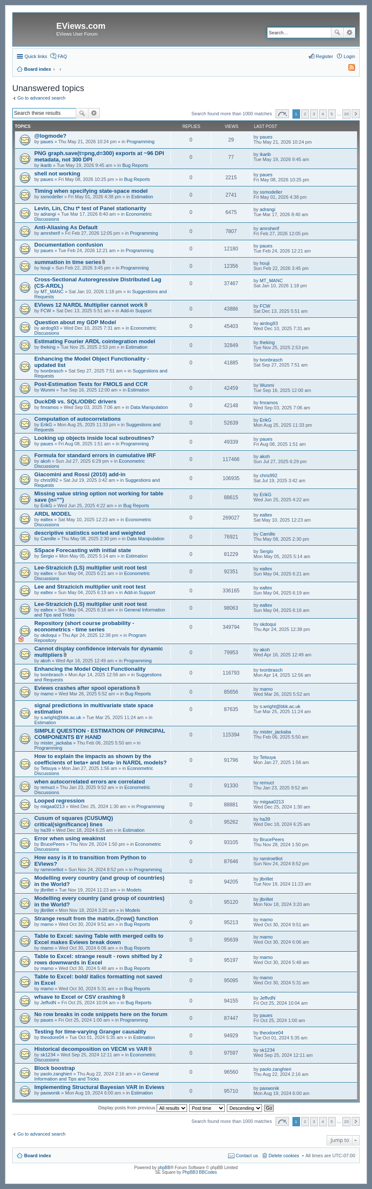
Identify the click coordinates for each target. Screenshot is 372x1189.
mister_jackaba (56, 742)
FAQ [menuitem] (62, 56)
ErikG (46, 424)
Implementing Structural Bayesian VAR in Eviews (99, 1087)
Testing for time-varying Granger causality (90, 1031)
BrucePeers (53, 844)
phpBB (164, 1167)
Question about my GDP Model (75, 322)
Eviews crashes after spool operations (85, 688)
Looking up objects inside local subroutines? (94, 438)
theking (48, 347)
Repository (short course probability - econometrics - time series (84, 626)
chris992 (49, 480)
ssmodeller (52, 196)
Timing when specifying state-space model (91, 191)
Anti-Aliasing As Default (66, 227)
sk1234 (48, 1054)
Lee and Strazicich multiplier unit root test (90, 586)
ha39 (46, 830)
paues (47, 141)
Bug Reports (135, 165)
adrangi (48, 214)
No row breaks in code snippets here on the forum (100, 1014)
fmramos (50, 407)
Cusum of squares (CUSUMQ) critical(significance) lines (73, 821)
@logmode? (50, 136)
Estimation (142, 196)
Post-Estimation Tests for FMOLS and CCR (91, 384)
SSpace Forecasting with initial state (82, 550)
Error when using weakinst (69, 838)
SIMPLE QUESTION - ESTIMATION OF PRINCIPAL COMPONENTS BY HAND (99, 734)
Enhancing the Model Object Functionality (90, 669)
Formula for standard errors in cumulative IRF (95, 455)
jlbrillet (47, 889)
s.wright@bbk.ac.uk (61, 717)
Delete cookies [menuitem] (284, 1155)
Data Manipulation (149, 407)
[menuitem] (348, 69)
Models (134, 889)
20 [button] (346, 113)
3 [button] (314, 113)
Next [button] (356, 113)
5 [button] (332, 113)
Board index (37, 1155)
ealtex (47, 519)
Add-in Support (136, 310)
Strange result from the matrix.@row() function (96, 918)
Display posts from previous (142, 1107)
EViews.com (80, 26)
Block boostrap (54, 1068)
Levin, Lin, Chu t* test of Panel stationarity (90, 208)
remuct (48, 787)
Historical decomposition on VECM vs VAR (91, 1049)
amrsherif (50, 233)
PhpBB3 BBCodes (199, 1172)
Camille (48, 538)
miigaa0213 (53, 806)
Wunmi (48, 389)
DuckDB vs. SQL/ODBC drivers (75, 401)
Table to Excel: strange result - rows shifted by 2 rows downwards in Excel (98, 959)
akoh (46, 461)
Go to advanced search (41, 97)
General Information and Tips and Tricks (96, 1076)
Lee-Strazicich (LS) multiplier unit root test (90, 567)
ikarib (46, 165)
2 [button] (305, 113)
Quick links (36, 56)
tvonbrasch (52, 370)
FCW (46, 310)
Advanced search (349, 33)
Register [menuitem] (324, 56)
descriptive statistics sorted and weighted (89, 533)
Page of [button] (282, 113)
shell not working (57, 173)
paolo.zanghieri (56, 1073)
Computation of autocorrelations (77, 419)
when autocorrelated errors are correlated (89, 781)
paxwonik (50, 1092)
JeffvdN (48, 1002)
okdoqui (49, 635)
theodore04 (52, 1037)
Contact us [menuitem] (247, 1155)
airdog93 (50, 328)
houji (45, 267)
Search (337, 33)
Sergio (47, 555)
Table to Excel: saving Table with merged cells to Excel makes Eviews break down (98, 939)
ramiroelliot (52, 869)
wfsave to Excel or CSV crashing (77, 997)
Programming (140, 141)
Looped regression (59, 800)
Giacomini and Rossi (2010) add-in (79, 474)
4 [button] (323, 113)
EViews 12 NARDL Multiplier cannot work (88, 305)
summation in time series (67, 262)
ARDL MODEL (53, 514)
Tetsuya (49, 768)
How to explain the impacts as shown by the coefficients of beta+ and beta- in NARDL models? (100, 759)
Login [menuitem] (349, 56)
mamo (47, 693)
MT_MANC (52, 291)
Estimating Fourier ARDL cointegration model (94, 341)
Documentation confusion (68, 245)
